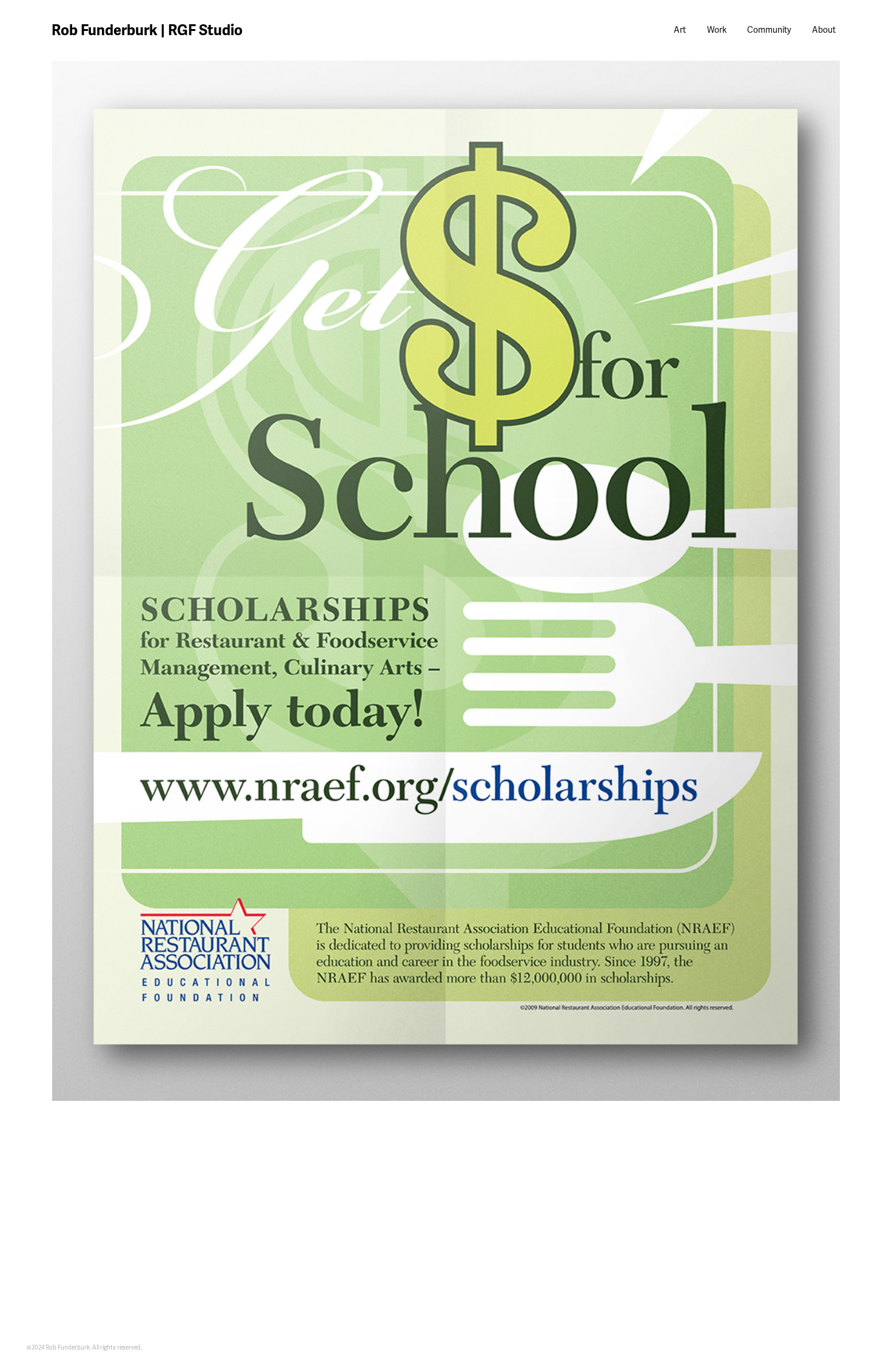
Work (716, 30)
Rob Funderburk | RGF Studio (147, 30)
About (824, 30)
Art (680, 30)
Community (769, 30)
